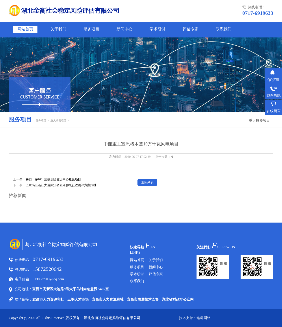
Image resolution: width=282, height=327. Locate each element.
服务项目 (91, 29)
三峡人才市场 (78, 299)
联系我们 (224, 29)
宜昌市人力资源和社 (48, 299)
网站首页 (25, 29)
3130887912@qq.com (48, 279)
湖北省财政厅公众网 (178, 299)
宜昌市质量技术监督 (143, 299)
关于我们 (58, 29)
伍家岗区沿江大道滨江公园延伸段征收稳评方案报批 (61, 185)
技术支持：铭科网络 (195, 318)
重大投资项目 (58, 120)
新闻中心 (124, 29)
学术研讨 (157, 29)
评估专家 (191, 29)
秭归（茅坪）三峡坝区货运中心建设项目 (53, 179)
